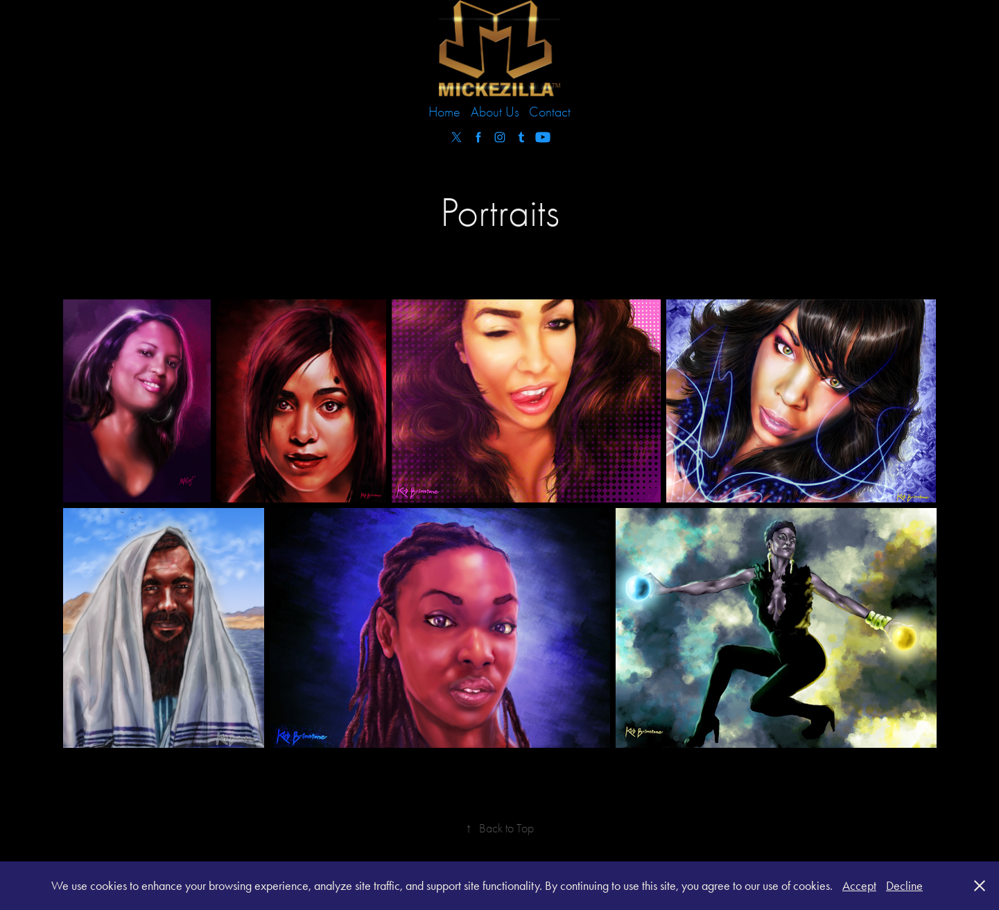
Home (444, 112)
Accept (859, 885)
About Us (495, 112)
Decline (904, 885)
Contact (550, 112)
